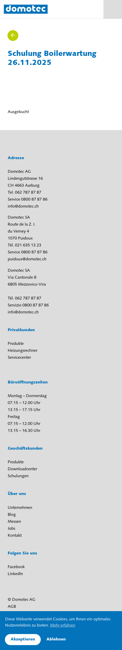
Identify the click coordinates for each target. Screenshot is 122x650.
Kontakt (15, 536)
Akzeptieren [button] (23, 639)
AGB (12, 607)
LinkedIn (15, 574)
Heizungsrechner (22, 351)
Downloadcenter (22, 469)
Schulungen (18, 476)
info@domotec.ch (23, 206)
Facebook (16, 567)
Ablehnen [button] (56, 639)
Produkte (16, 344)
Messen (14, 522)
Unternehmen (20, 508)
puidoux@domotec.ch (27, 259)
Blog (12, 515)
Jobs (11, 529)
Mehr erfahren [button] (62, 625)
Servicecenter (19, 358)
